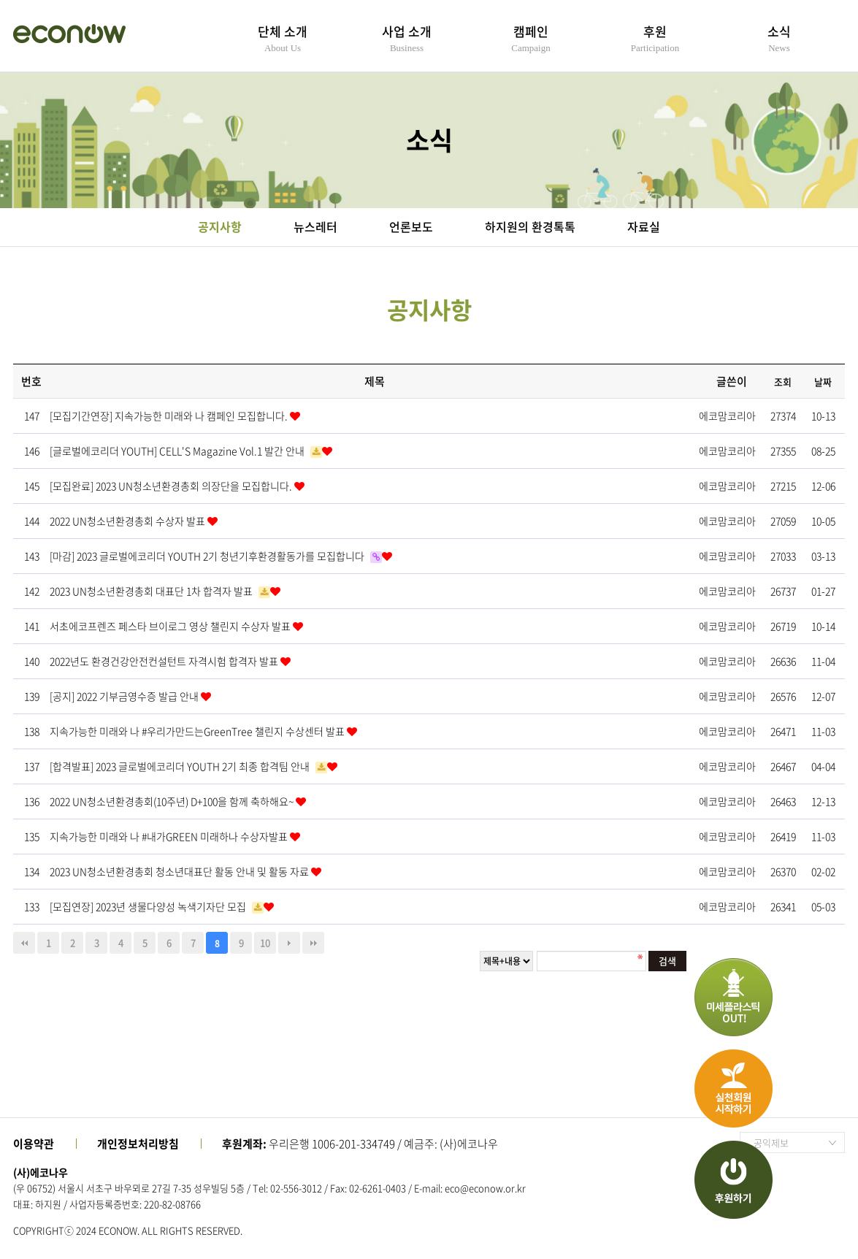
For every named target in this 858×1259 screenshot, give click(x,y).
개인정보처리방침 (138, 1144)
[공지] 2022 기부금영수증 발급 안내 (125, 696)
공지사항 (220, 226)
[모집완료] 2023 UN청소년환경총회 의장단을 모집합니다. (172, 485)
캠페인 (531, 38)
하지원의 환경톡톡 (530, 226)
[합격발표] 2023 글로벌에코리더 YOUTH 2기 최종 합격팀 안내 (181, 766)
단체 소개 (283, 38)
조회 (783, 382)
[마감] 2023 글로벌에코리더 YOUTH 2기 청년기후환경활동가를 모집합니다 (208, 555)
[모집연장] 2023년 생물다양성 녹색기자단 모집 (149, 906)
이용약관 (33, 1144)
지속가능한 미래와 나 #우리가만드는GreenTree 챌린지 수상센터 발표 (198, 731)
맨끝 (313, 943)
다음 (289, 943)
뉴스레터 (315, 226)
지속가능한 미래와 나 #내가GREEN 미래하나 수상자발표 (170, 836)
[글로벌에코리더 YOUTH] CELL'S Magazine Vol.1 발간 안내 (178, 450)
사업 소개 (407, 38)
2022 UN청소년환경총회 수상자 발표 (128, 520)
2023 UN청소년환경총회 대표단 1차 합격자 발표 (152, 590)
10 (265, 942)
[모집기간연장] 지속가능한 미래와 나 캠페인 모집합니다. (170, 415)
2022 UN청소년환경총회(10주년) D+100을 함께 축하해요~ (173, 801)
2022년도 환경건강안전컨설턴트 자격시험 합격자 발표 (165, 661)
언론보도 (411, 226)
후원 (655, 38)
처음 (24, 943)
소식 (779, 38)
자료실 (643, 226)
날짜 (823, 382)
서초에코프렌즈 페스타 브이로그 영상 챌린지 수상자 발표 (171, 626)
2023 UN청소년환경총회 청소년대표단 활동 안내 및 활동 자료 (180, 871)
